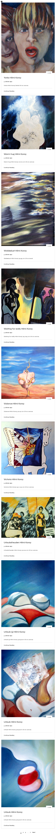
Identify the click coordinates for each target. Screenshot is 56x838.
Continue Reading (9, 91)
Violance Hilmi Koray (14, 403)
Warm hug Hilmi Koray (15, 154)
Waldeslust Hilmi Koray (15, 251)
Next (33, 832)
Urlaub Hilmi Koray (13, 722)
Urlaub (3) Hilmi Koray (14, 632)
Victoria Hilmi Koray (13, 479)
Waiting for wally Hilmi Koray (18, 329)
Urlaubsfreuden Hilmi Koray (17, 542)
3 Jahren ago (8, 81)
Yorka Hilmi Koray (12, 78)
